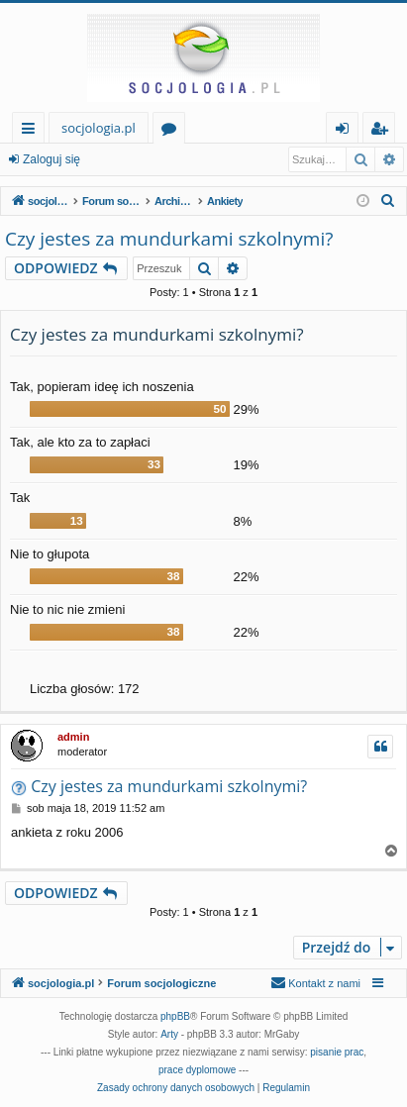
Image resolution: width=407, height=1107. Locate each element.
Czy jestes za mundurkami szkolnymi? (169, 239)
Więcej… (32, 131)
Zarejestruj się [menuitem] (384, 131)
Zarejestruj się (146, 159)
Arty (169, 1034)
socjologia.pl (98, 128)
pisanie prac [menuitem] (336, 1052)
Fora (172, 131)
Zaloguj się (51, 159)
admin (73, 737)
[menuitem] (388, 201)
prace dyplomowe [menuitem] (197, 1069)
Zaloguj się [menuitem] (346, 131)
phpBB (175, 1016)
